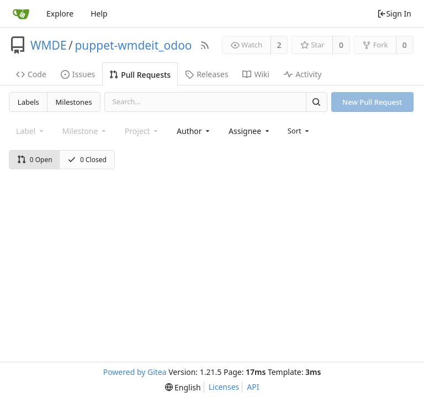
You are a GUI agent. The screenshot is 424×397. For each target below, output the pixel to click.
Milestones (74, 102)
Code (31, 74)
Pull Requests (140, 74)
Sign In (394, 13)
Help (99, 13)
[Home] (21, 14)
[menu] (299, 130)
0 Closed (87, 159)
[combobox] (194, 131)
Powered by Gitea (135, 372)
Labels (28, 102)
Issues (78, 74)
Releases (206, 74)
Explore (59, 13)
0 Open (34, 159)
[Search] (316, 101)
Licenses (224, 387)
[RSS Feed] (205, 45)
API (253, 387)
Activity (302, 74)
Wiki (255, 74)
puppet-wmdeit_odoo (133, 45)
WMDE (48, 45)
